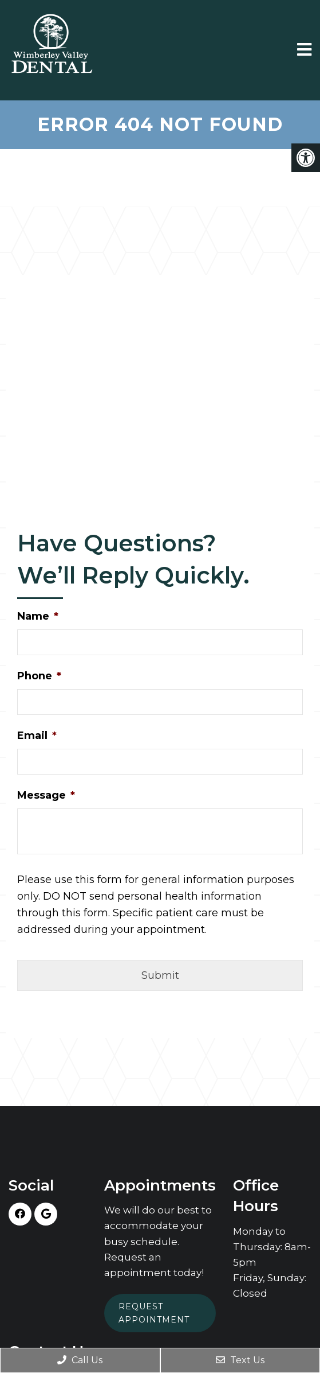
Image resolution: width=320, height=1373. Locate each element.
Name (37, 616)
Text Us (240, 1360)
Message (46, 795)
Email (37, 735)
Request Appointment (153, 1312)
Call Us (79, 1360)
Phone (39, 676)
